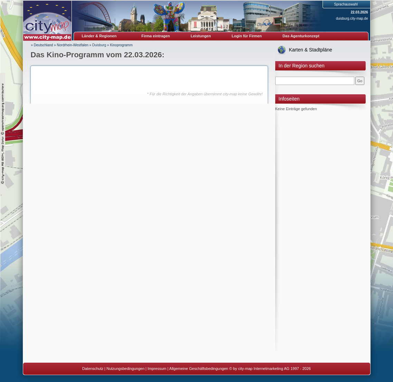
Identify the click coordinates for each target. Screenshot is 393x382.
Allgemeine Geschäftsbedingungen (198, 368)
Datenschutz (92, 368)
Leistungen (201, 36)
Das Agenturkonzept (300, 36)
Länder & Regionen (99, 36)
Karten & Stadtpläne (310, 49)
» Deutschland (42, 45)
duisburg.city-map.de (352, 18)
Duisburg (99, 45)
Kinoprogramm (121, 45)
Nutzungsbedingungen (125, 368)
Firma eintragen (156, 36)
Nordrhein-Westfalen (73, 45)
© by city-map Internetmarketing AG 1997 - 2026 (270, 368)
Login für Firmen (247, 36)
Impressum (156, 368)
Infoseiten (289, 99)
